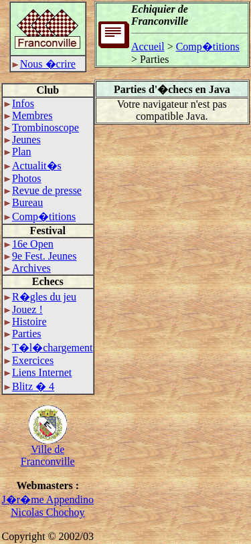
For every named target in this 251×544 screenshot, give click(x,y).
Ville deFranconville (48, 450)
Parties (22, 333)
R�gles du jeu (40, 296)
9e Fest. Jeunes (40, 256)
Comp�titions (40, 216)
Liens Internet (38, 372)
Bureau (23, 202)
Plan (17, 151)
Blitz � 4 (29, 386)
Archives (27, 268)
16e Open (29, 244)
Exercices (29, 360)
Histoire (25, 321)
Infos (19, 103)
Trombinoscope (41, 127)
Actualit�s (33, 165)
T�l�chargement (48, 347)
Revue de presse (43, 190)
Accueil (148, 46)
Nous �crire (44, 64)
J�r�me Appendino (48, 499)
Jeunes (22, 139)
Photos (22, 178)
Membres (28, 115)
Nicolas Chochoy (48, 512)
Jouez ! (23, 309)
